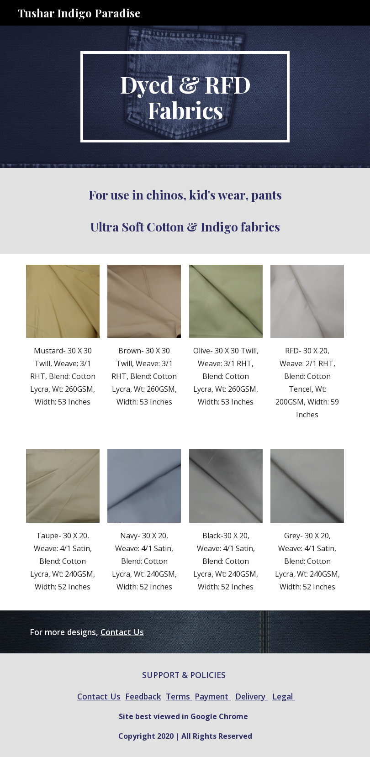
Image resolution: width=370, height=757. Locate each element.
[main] (185, 96)
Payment (213, 696)
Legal (283, 696)
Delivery (251, 696)
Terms (179, 696)
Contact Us (122, 631)
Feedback (143, 696)
